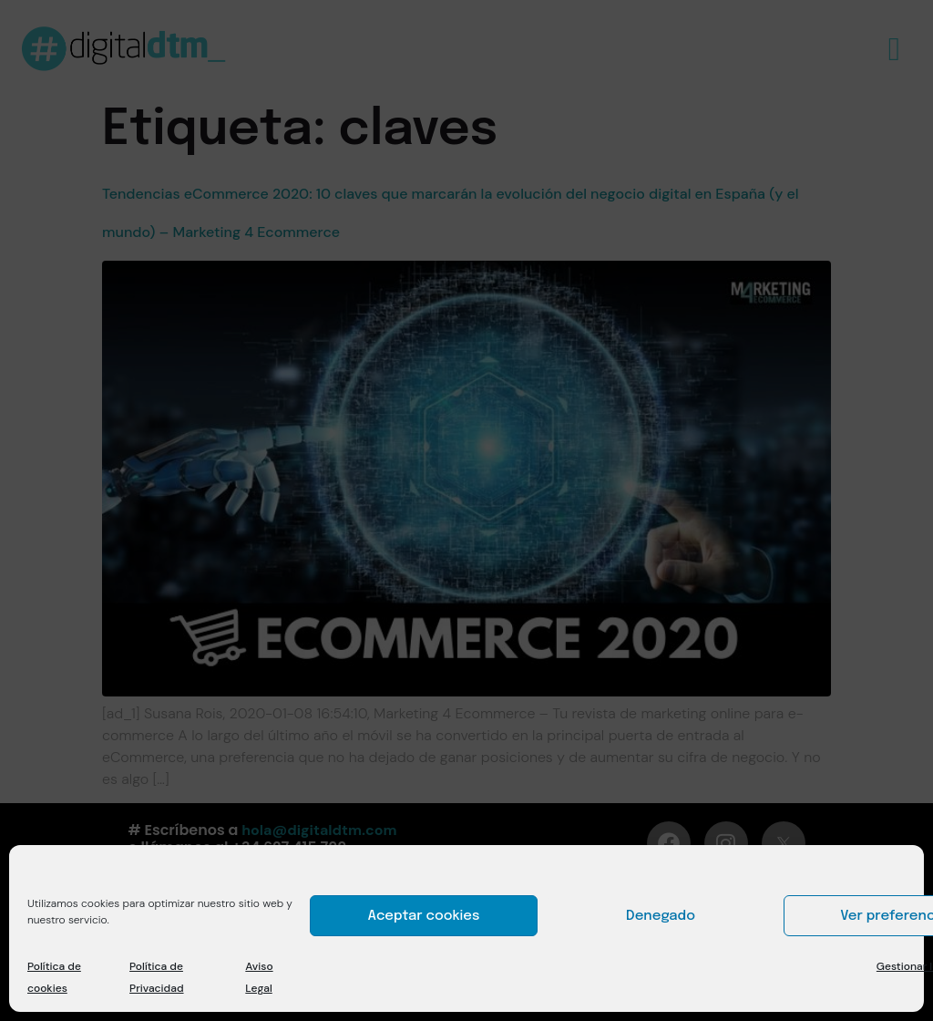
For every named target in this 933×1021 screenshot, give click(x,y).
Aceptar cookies (424, 916)
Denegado (660, 916)
